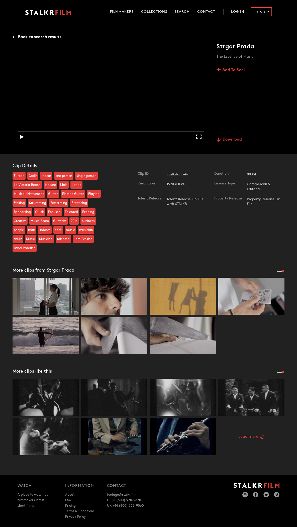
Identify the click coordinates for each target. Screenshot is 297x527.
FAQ (68, 500)
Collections (154, 11)
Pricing (70, 505)
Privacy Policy (75, 516)
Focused (54, 212)
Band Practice (24, 248)
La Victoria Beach (27, 184)
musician (86, 230)
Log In (237, 11)
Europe (19, 175)
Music (30, 239)
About (69, 494)
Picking (19, 202)
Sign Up (261, 12)
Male (63, 184)
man (31, 230)
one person (63, 175)
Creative (20, 221)
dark (58, 230)
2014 (74, 221)
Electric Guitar (73, 193)
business (88, 221)
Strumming (37, 202)
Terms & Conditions (79, 511)
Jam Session (83, 239)
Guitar (53, 193)
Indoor (46, 175)
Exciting (88, 212)
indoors (44, 230)
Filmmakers (122, 11)
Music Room (40, 221)
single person (86, 175)
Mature (50, 184)
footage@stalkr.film (122, 494)
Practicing (79, 202)
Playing (94, 193)
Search (182, 11)
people (19, 230)
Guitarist (59, 221)
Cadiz (33, 175)
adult (18, 239)
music (70, 230)
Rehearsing (22, 212)
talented (63, 239)
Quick (39, 212)
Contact (206, 11)
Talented (71, 212)
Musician (46, 239)
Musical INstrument (29, 193)
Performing (58, 202)
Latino (76, 184)
